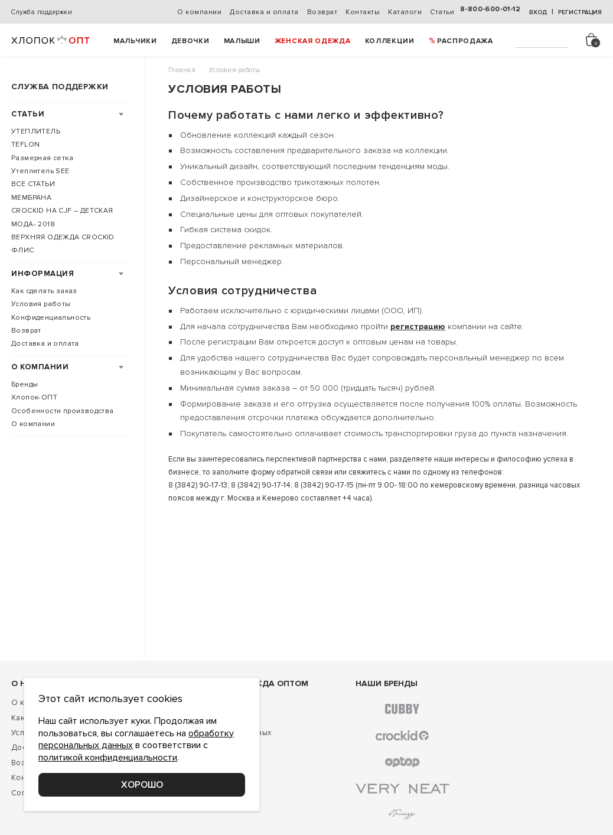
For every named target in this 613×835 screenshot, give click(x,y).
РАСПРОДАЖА (465, 41)
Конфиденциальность (50, 317)
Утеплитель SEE (40, 171)
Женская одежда (313, 41)
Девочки (190, 41)
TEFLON (25, 144)
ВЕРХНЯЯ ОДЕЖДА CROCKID (63, 237)
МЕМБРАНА (31, 197)
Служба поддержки (41, 12)
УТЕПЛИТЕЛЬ (35, 131)
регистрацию (417, 326)
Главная (181, 70)
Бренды (24, 384)
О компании (199, 12)
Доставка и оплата (264, 12)
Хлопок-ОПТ (34, 397)
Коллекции (390, 41)
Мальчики (135, 41)
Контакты (362, 12)
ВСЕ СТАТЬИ (33, 184)
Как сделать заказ (44, 291)
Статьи (442, 12)
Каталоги (405, 12)
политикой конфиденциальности (107, 757)
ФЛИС (22, 250)
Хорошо (142, 785)
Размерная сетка (42, 158)
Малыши (242, 41)
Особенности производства (62, 411)
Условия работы (41, 304)
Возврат (322, 12)
